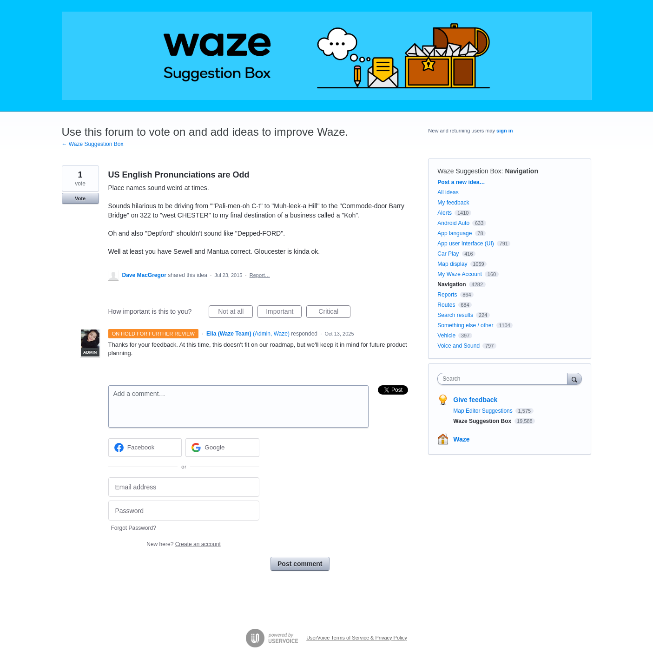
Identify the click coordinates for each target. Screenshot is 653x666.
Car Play (448, 254)
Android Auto (453, 223)
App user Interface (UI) (465, 243)
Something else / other (465, 325)
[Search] (574, 378)
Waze (461, 439)
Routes (446, 305)
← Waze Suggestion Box (93, 144)
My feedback (453, 202)
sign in (504, 130)
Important (284, 313)
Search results (455, 315)
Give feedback (475, 399)
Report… (260, 275)
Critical (334, 313)
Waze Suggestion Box (469, 171)
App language (454, 233)
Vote (80, 198)
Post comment (299, 563)
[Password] (183, 511)
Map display (452, 264)
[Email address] (183, 487)
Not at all (235, 313)
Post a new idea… (461, 182)
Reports (447, 294)
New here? (183, 544)
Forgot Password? (133, 528)
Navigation (521, 171)
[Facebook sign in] (145, 447)
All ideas (447, 192)
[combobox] (504, 379)
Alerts (444, 213)
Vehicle (446, 335)
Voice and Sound (458, 346)
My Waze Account (459, 274)
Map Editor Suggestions (483, 411)
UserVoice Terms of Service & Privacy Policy (356, 637)
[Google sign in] (222, 447)
